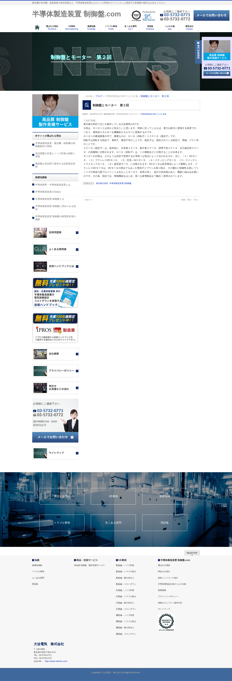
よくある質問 (38, 578)
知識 (37, 560)
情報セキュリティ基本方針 (170, 603)
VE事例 (113, 496)
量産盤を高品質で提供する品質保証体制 (55, 165)
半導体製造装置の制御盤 (120, 183)
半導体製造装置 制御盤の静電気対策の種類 (55, 218)
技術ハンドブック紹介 (168, 578)
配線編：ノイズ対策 (125, 565)
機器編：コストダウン (126, 634)
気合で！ (87, 200)
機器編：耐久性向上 (125, 627)
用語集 (165, 522)
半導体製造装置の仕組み (48, 191)
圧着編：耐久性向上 (125, 603)
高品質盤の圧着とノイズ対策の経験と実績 (55, 155)
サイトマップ (164, 609)
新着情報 (162, 590)
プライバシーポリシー (168, 596)
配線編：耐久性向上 (125, 578)
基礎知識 (164, 496)
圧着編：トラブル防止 (126, 596)
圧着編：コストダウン (126, 609)
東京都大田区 (102, 183)
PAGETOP (192, 553)
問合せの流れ (164, 571)
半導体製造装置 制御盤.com (76, 14)
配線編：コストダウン (126, 584)
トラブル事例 (62, 522)
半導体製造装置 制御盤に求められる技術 (55, 207)
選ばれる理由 (62, 496)
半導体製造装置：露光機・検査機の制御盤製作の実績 (55, 145)
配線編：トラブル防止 (126, 571)
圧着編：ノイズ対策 (125, 590)
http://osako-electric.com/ (56, 661)
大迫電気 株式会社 (112, 672)
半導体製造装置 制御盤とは (49, 199)
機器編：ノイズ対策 (125, 615)
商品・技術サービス (87, 560)
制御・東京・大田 (190, 200)
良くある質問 (113, 522)
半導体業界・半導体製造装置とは (53, 184)
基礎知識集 (37, 565)
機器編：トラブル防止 (126, 621)
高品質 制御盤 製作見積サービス (89, 565)
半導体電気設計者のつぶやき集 (153, 114)
